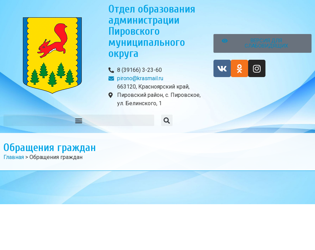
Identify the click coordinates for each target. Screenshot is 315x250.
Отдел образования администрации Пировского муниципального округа (151, 31)
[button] (78, 120)
